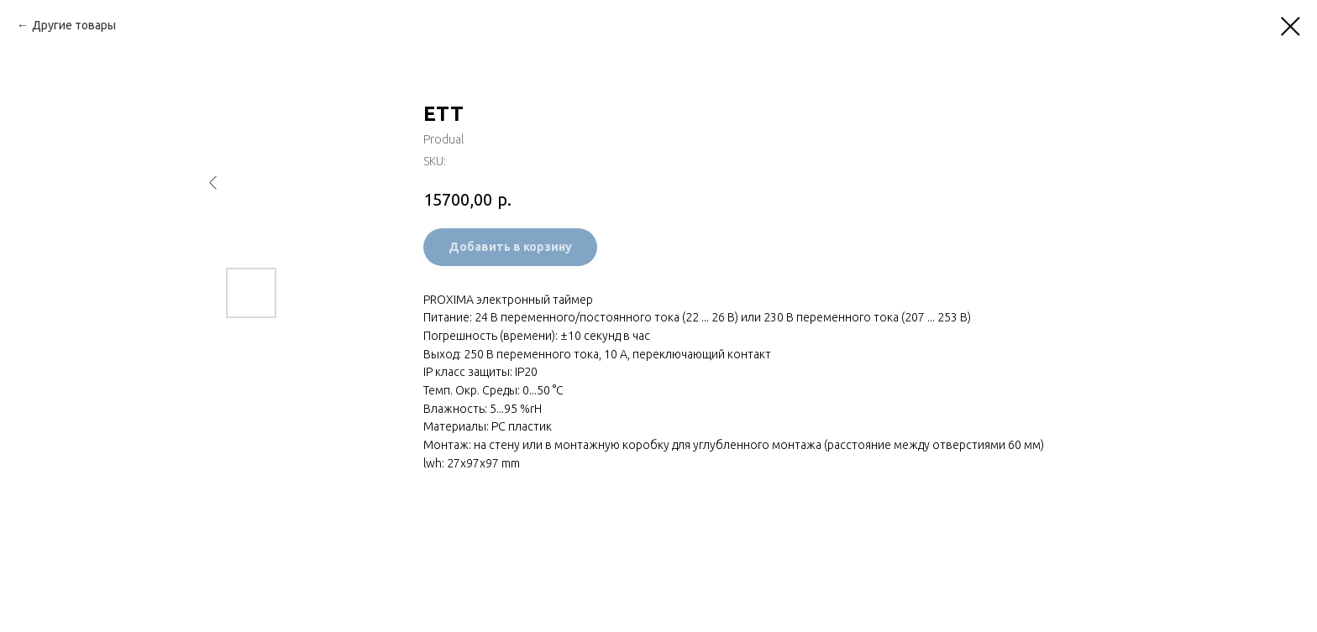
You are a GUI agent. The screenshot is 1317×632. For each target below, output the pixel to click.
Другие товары (74, 25)
